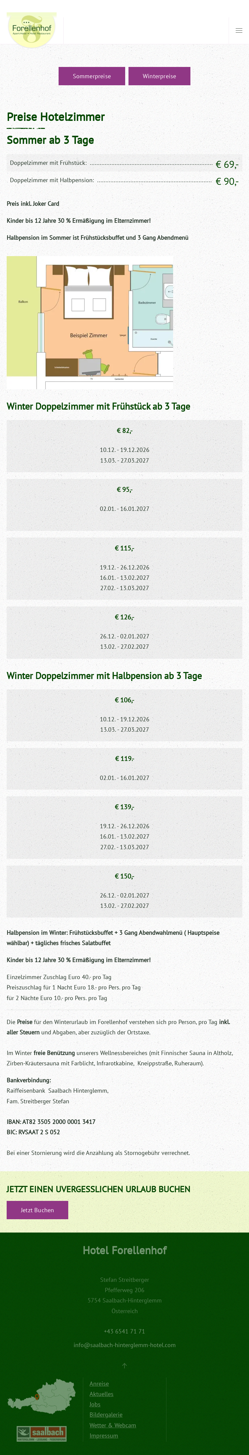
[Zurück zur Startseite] (32, 31)
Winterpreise (159, 76)
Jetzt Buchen (37, 1210)
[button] (239, 30)
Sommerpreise (92, 76)
